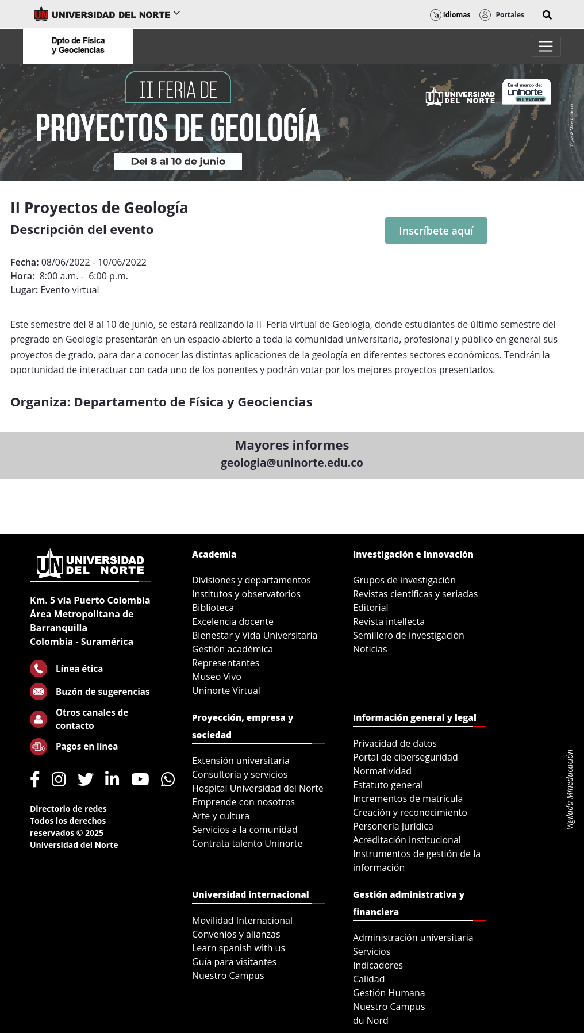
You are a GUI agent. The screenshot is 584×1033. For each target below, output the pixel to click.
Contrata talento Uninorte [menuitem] (247, 843)
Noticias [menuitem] (370, 649)
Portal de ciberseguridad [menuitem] (405, 757)
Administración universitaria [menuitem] (413, 937)
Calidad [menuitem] (369, 979)
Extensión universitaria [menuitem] (241, 760)
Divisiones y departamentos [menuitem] (251, 580)
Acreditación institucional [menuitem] (407, 840)
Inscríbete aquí (436, 230)
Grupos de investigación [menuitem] (404, 580)
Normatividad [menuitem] (382, 771)
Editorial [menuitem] (371, 607)
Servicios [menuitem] (371, 951)
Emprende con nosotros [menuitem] (243, 802)
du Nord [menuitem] (371, 1020)
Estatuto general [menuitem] (388, 784)
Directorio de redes (68, 808)
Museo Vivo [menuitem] (216, 676)
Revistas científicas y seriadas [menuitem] (415, 593)
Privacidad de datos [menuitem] (395, 743)
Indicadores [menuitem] (378, 965)
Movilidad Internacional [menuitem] (242, 920)
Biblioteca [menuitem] (213, 607)
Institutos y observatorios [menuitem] (246, 593)
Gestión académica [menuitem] (232, 649)
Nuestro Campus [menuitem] (228, 975)
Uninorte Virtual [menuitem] (226, 690)
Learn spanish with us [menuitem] (238, 948)
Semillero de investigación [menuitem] (408, 635)
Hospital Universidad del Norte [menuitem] (258, 788)
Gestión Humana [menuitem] (389, 992)
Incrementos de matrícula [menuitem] (408, 798)
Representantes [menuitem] (225, 662)
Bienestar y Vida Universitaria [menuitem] (254, 635)
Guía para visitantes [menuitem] (234, 961)
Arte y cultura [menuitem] (220, 815)
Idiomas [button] (450, 15)
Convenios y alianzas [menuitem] (236, 934)
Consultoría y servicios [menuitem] (239, 774)
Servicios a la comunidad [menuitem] (245, 829)
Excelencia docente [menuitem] (233, 621)
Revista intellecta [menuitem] (389, 621)
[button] (547, 15)
